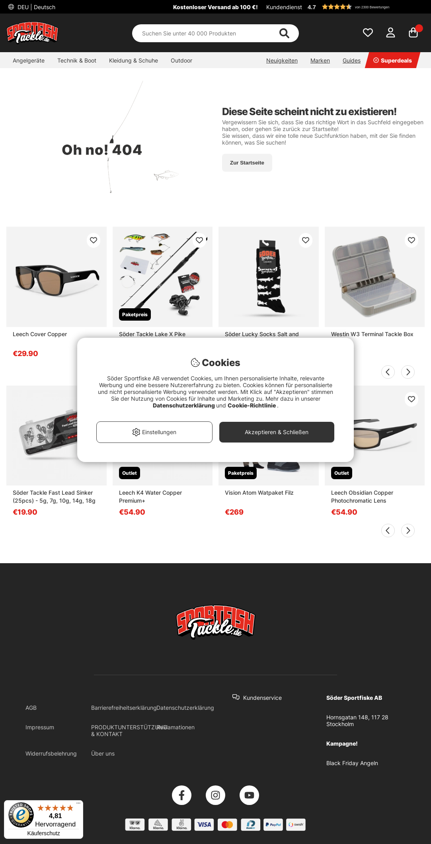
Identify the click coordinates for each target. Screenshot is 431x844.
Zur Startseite (247, 163)
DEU (35, 7)
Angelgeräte (29, 60)
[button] (365, 7)
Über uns (103, 753)
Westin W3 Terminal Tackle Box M (372, 338)
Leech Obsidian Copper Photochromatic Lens (362, 496)
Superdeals (392, 60)
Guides (352, 60)
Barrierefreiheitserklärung (124, 707)
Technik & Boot (76, 60)
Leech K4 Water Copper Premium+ (150, 496)
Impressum (39, 727)
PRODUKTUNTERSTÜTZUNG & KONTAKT (129, 730)
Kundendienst (284, 7)
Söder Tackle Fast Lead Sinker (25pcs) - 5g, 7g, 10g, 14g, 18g (54, 496)
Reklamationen (175, 727)
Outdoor (181, 60)
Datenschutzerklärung (185, 707)
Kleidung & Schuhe (133, 60)
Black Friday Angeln (352, 763)
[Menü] (78, 805)
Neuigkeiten (282, 60)
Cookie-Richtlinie (252, 405)
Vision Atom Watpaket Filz (259, 492)
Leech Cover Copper (40, 334)
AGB (31, 707)
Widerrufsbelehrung (51, 753)
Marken (320, 60)
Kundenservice (262, 697)
